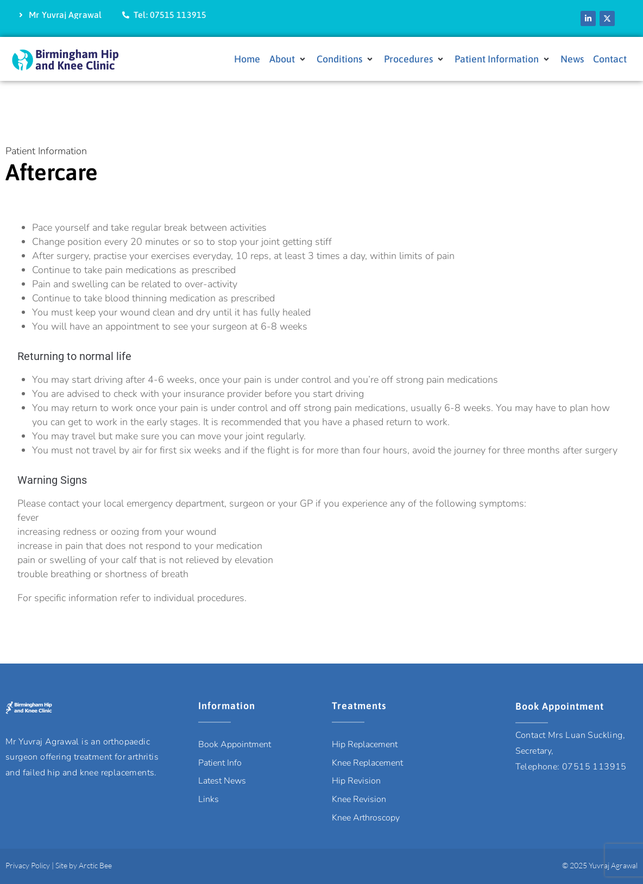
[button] (288, 59)
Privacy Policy (27, 865)
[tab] (321, 412)
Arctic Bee (95, 865)
